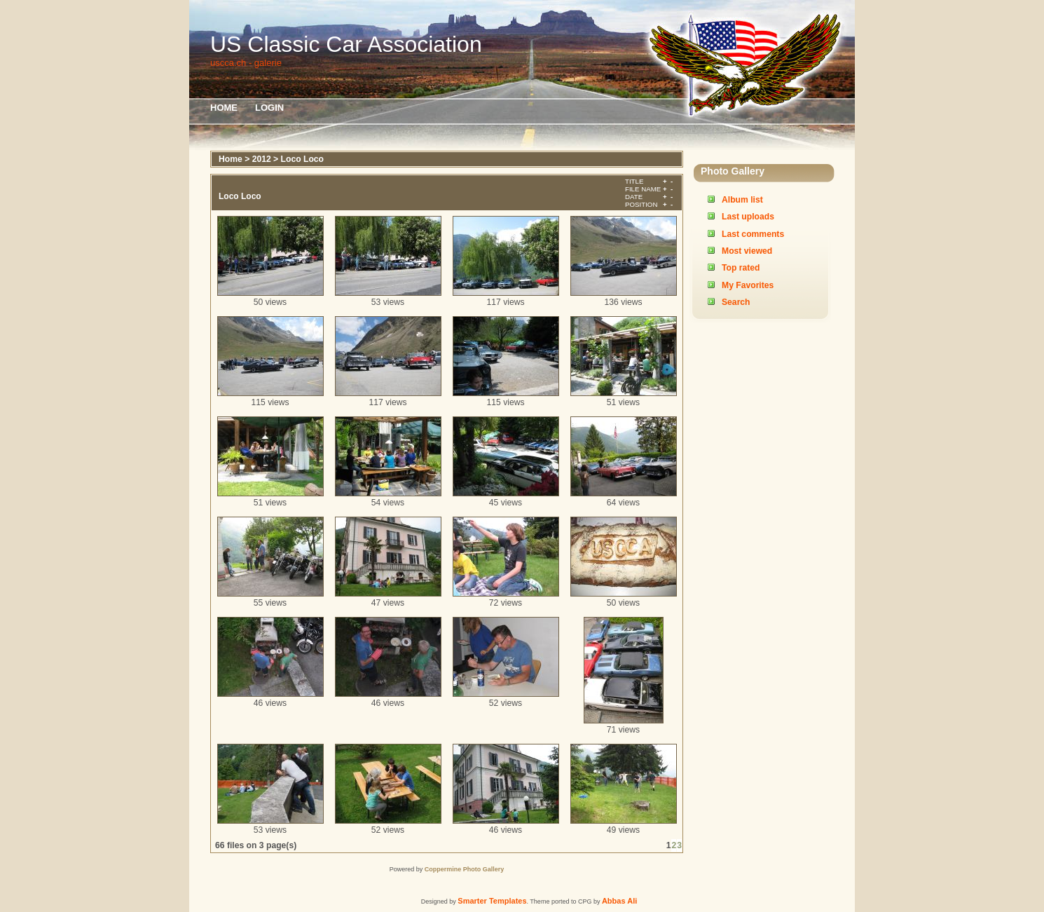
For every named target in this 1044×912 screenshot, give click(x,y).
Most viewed (747, 251)
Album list (742, 200)
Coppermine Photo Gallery (464, 869)
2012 (261, 159)
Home (224, 107)
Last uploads (748, 217)
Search (736, 302)
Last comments (753, 234)
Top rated (741, 268)
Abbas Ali (619, 901)
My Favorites (748, 285)
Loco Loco (302, 159)
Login (269, 107)
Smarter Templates (492, 901)
